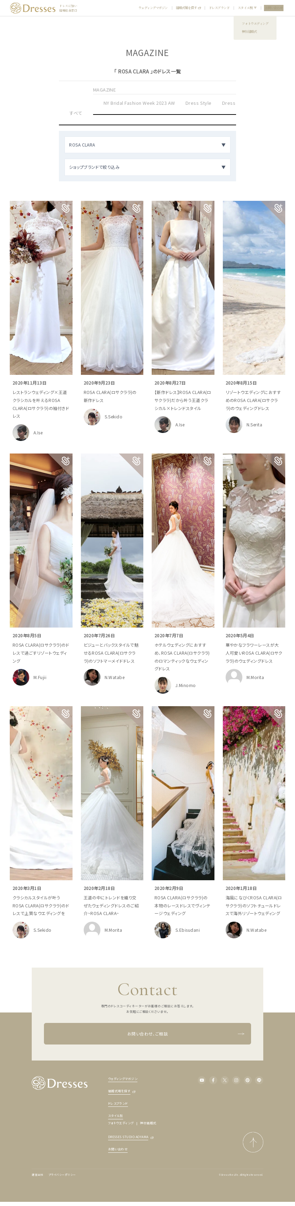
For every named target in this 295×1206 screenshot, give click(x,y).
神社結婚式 (148, 1123)
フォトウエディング (121, 1123)
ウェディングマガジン (153, 7)
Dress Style (199, 103)
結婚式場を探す (188, 7)
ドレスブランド (219, 7)
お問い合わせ (274, 7)
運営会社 (38, 1174)
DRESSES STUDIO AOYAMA (128, 1137)
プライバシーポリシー (62, 1174)
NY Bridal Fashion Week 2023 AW (139, 103)
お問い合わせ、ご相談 (185, 1033)
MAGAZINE (104, 89)
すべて (75, 113)
